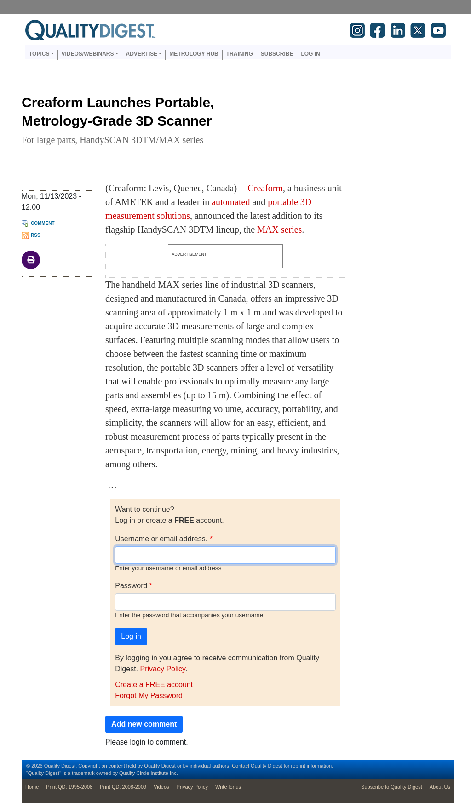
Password (131, 586)
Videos (161, 787)
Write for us (228, 787)
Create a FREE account (154, 684)
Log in (310, 54)
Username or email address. (161, 539)
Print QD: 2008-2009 (123, 787)
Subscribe (277, 54)
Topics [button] (39, 54)
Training (239, 54)
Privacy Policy (162, 669)
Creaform (265, 188)
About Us (440, 787)
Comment (43, 223)
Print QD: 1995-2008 (69, 787)
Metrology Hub (193, 54)
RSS (35, 235)
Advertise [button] (142, 54)
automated (231, 202)
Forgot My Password (149, 695)
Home (32, 787)
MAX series (279, 229)
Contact (240, 765)
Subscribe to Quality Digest (391, 787)
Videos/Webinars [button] (88, 54)
